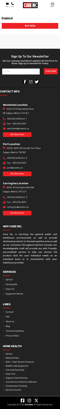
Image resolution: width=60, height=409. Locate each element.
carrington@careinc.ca (18, 207)
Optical (7, 279)
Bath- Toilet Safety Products (18, 362)
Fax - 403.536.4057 (16, 123)
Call (12, 5)
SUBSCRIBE (50, 71)
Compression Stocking (15, 386)
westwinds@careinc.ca (18, 128)
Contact (8, 312)
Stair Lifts (9, 374)
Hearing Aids (10, 284)
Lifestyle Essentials (13, 370)
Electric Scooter (12, 390)
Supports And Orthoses (15, 378)
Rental (7, 354)
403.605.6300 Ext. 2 (17, 158)
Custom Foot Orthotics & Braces (20, 382)
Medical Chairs (11, 358)
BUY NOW (30, 25)
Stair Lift (8, 289)
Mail (7, 5)
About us (8, 321)
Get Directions (17, 134)
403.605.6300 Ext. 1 (17, 119)
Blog (6, 326)
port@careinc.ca (15, 168)
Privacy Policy (11, 336)
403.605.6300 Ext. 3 (17, 197)
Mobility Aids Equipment (15, 366)
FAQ (6, 317)
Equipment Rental (13, 294)
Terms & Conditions (13, 331)
